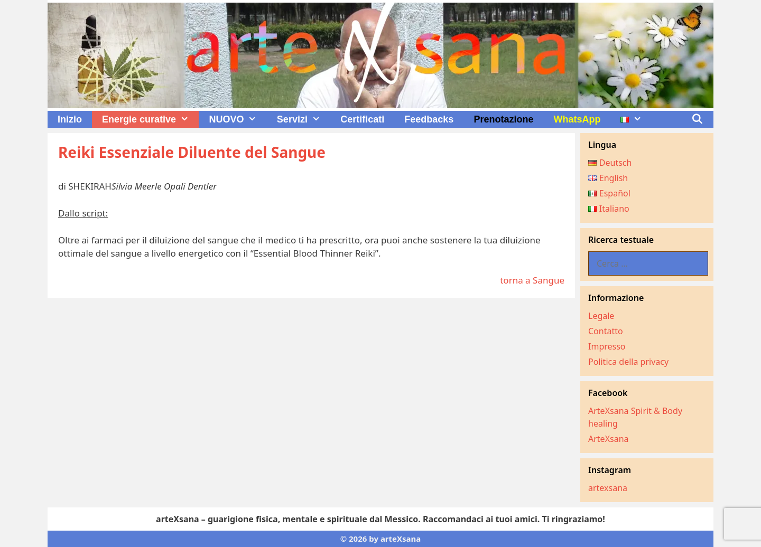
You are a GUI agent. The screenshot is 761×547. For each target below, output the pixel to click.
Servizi (303, 119)
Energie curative (150, 119)
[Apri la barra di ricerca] (697, 119)
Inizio (70, 119)
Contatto (605, 331)
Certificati (362, 119)
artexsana (607, 488)
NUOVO (237, 119)
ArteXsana (608, 439)
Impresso (607, 346)
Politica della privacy (628, 361)
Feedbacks (428, 119)
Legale (601, 316)
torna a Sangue (532, 280)
